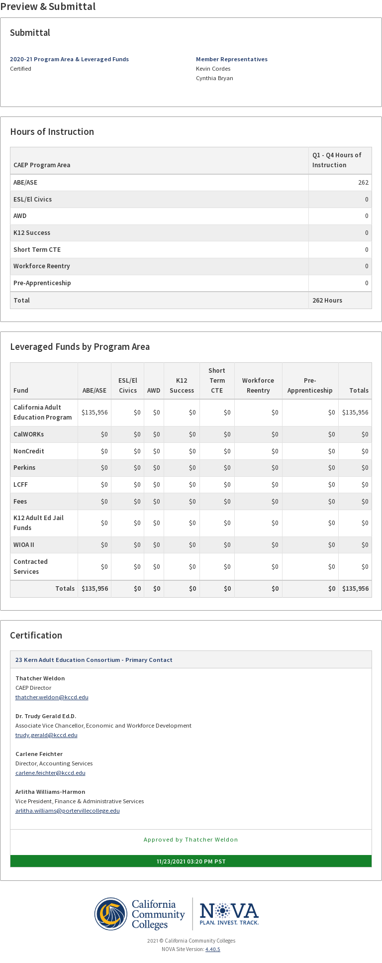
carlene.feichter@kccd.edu (50, 772)
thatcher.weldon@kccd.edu (52, 697)
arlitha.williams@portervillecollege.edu (67, 810)
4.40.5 (212, 949)
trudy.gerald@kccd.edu (46, 735)
